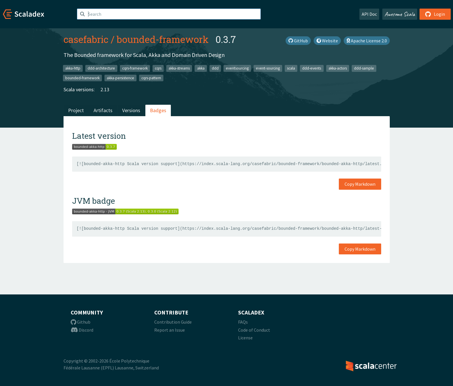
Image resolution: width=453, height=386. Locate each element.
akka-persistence (120, 77)
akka (201, 68)
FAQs (243, 322)
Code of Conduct (254, 330)
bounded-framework (163, 39)
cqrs (158, 68)
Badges (158, 110)
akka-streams (179, 68)
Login (435, 14)
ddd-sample (364, 68)
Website (327, 40)
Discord (82, 330)
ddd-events (311, 68)
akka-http (72, 68)
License (245, 338)
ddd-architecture (101, 68)
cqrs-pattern (151, 77)
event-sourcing (268, 68)
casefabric (86, 39)
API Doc (369, 14)
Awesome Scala (400, 14)
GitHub (298, 40)
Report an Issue (169, 330)
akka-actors (338, 68)
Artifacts (103, 110)
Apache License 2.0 (367, 40)
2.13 (104, 89)
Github (80, 322)
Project (76, 110)
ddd (215, 68)
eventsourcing (237, 68)
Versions (131, 110)
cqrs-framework (135, 68)
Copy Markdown (360, 184)
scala (291, 68)
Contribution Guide (173, 322)
